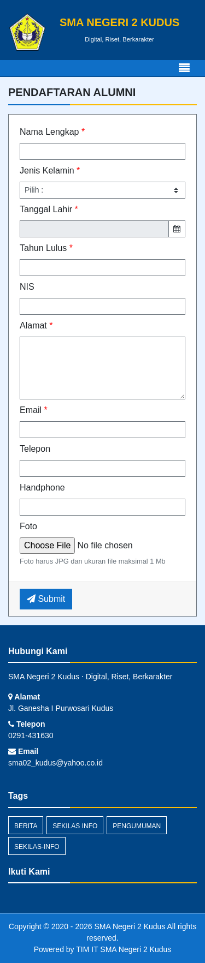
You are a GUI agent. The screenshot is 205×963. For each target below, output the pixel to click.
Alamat (36, 325)
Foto (28, 526)
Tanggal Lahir (49, 209)
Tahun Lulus (46, 248)
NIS (27, 286)
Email (34, 410)
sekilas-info (37, 847)
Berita (25, 826)
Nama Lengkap (52, 131)
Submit (46, 598)
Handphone (42, 487)
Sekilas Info (74, 826)
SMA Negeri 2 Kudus (129, 926)
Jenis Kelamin (50, 170)
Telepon (35, 448)
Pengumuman (137, 826)
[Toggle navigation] (184, 68)
